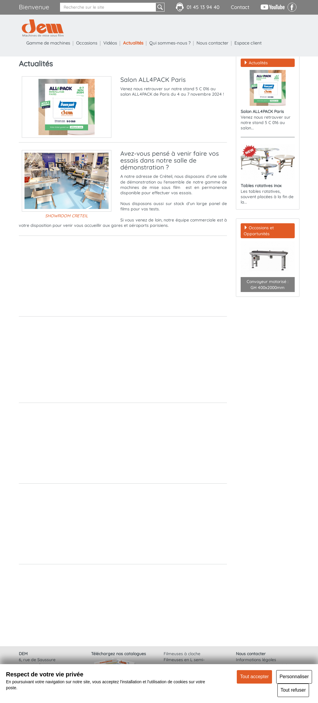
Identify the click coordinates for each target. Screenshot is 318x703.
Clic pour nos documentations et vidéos (160, 469)
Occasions (86, 43)
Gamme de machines (48, 43)
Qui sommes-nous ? (170, 43)
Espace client (248, 43)
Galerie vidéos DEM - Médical (150, 552)
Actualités (133, 43)
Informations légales (256, 659)
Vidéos (110, 43)
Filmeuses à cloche (182, 653)
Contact (240, 7)
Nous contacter (212, 43)
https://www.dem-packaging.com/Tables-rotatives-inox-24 (178, 395)
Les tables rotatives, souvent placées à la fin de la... (268, 174)
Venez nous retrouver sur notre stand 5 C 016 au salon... (268, 100)
